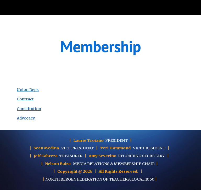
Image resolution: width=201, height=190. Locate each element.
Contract (25, 99)
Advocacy (26, 118)
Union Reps (28, 89)
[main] (100, 46)
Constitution (29, 108)
